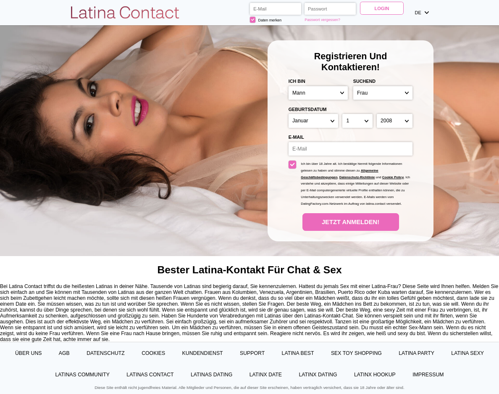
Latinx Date (266, 375)
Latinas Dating (211, 375)
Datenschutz (106, 353)
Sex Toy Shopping (356, 353)
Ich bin (297, 81)
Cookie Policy (393, 177)
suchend (364, 81)
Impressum (428, 375)
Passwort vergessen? (322, 20)
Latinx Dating (318, 375)
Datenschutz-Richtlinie (357, 177)
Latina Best (298, 353)
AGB (64, 353)
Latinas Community (82, 375)
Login (381, 8)
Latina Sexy (467, 353)
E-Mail (296, 137)
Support (252, 353)
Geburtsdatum (308, 109)
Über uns (28, 353)
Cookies (153, 353)
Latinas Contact (149, 375)
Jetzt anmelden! (350, 222)
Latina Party (416, 353)
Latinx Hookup (375, 375)
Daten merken (265, 19)
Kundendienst (202, 353)
